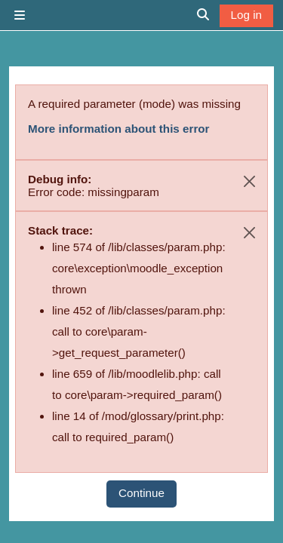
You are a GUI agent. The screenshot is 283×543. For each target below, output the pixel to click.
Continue (141, 492)
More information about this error (118, 128)
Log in (246, 14)
